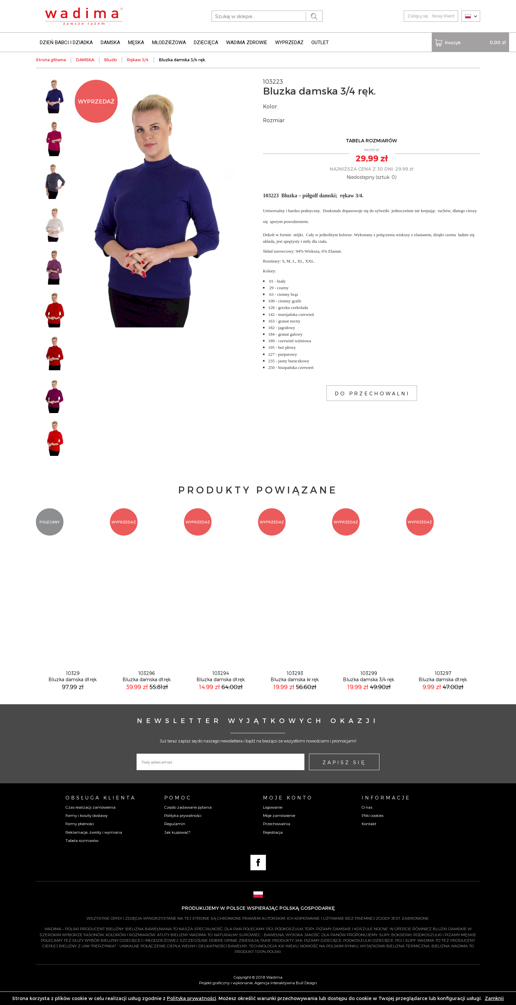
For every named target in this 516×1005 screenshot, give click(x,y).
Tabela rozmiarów (81, 849)
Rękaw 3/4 (138, 59)
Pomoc (178, 807)
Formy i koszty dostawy (86, 824)
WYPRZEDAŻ (289, 42)
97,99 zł (73, 695)
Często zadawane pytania (188, 816)
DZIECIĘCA (206, 42)
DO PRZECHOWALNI (372, 393)
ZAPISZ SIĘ (344, 771)
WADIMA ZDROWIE (246, 42)
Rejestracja (273, 841)
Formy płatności (79, 832)
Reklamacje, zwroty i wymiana (93, 841)
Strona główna (51, 59)
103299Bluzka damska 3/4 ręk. (369, 685)
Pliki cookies (372, 824)
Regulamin (174, 832)
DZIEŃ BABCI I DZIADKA (66, 42)
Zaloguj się (417, 16)
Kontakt (369, 832)
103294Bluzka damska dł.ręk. (220, 685)
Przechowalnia (276, 832)
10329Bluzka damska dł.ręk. (72, 685)
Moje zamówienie (279, 824)
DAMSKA (110, 42)
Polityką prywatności (191, 998)
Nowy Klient (443, 16)
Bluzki (110, 59)
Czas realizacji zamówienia (90, 816)
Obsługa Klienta (100, 807)
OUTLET (320, 42)
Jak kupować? (177, 841)
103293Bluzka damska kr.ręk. (295, 685)
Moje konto (288, 807)
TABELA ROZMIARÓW (371, 140)
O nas (367, 816)
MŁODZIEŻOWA (169, 42)
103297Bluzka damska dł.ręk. (443, 685)
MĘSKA (136, 42)
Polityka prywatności (182, 824)
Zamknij (494, 998)
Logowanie (272, 816)
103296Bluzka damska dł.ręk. (146, 685)
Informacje (386, 807)
